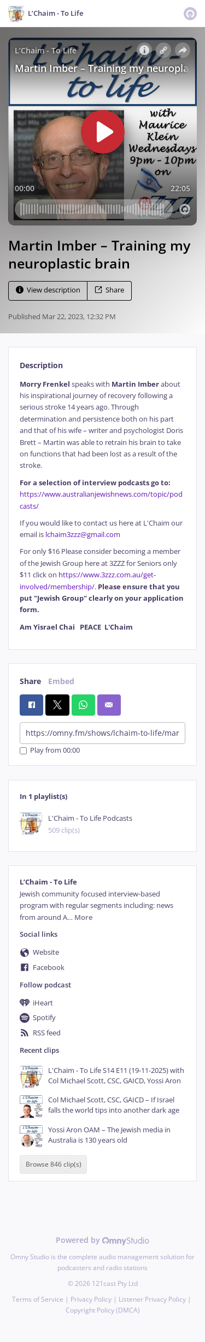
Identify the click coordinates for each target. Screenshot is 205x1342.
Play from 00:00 (50, 750)
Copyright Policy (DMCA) (103, 1310)
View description (48, 290)
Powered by (102, 1240)
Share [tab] (30, 681)
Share (109, 290)
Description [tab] (41, 365)
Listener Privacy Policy (152, 1299)
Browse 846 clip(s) (53, 1164)
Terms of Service (37, 1299)
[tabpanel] (102, 506)
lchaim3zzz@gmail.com (82, 534)
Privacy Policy (91, 1299)
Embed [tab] (61, 681)
